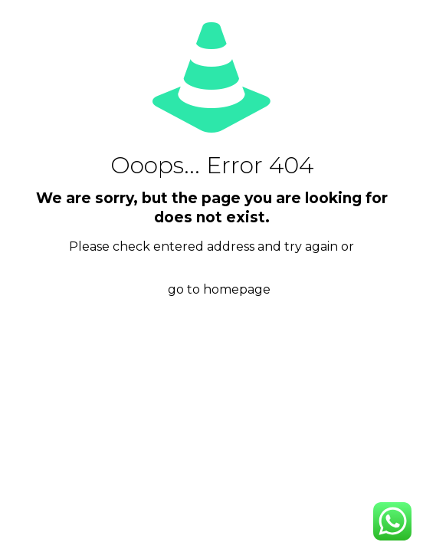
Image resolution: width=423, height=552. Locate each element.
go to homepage (219, 289)
